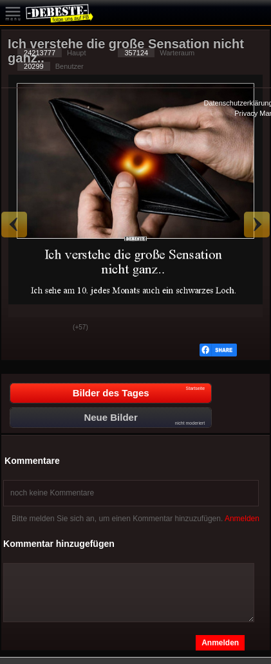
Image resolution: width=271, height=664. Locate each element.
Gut (21, 328)
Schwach (53, 328)
